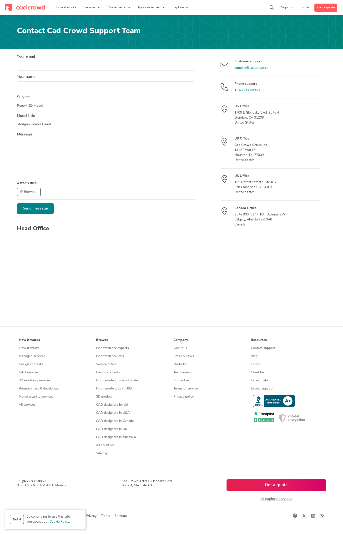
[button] (92, 7)
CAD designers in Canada (115, 421)
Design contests (31, 364)
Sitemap (102, 453)
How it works (29, 348)
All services (27, 405)
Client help (258, 372)
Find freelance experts (112, 348)
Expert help (259, 380)
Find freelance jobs (110, 356)
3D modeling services (34, 380)
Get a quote (326, 7)
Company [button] (180, 340)
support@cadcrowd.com (252, 68)
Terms (105, 516)
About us (180, 348)
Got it (17, 519)
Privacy (91, 516)
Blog (254, 356)
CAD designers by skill (112, 405)
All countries (105, 445)
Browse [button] (102, 340)
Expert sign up (261, 388)
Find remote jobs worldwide (117, 380)
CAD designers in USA (113, 413)
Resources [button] (259, 340)
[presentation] (159, 212)
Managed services (32, 356)
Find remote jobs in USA (114, 388)
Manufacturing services (36, 397)
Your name (26, 77)
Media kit (180, 364)
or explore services (276, 499)
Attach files (27, 183)
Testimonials (182, 372)
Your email (26, 57)
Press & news (183, 356)
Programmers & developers (39, 388)
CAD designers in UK (111, 429)
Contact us (181, 380)
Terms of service (185, 388)
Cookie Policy (59, 522)
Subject (23, 97)
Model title (26, 116)
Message (24, 134)
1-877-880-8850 (247, 90)
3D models (104, 397)
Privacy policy (183, 397)
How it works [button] (29, 340)
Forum (256, 364)
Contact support (263, 348)
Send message (35, 208)
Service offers (106, 364)
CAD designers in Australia (116, 437)
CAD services (29, 372)
